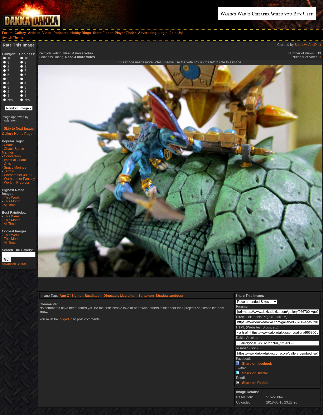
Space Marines (15, 167)
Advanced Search (14, 264)
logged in (65, 319)
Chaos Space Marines (13, 150)
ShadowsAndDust (308, 44)
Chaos (9, 145)
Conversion (12, 156)
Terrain (9, 171)
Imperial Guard (15, 160)
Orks (7, 163)
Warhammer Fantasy (19, 179)
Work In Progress (17, 182)
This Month (12, 201)
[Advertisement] (180, 283)
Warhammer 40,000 (18, 175)
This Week (11, 197)
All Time (10, 205)
